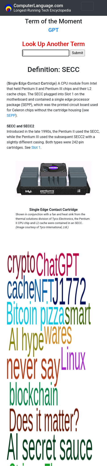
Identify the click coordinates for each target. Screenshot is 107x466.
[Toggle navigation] (87, 6)
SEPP (11, 115)
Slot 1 (36, 147)
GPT (53, 30)
